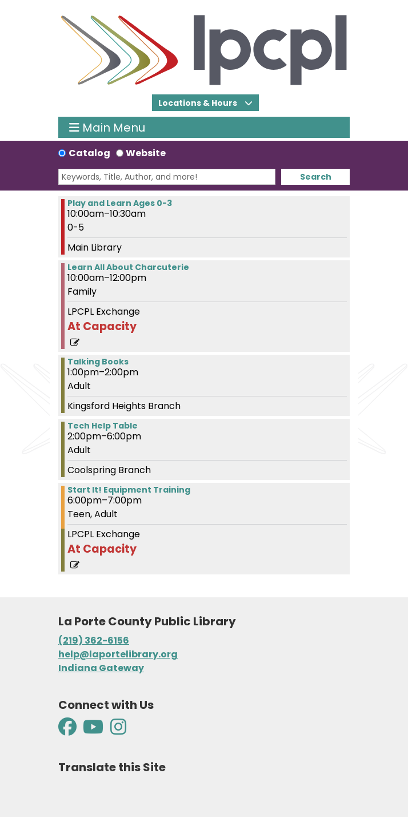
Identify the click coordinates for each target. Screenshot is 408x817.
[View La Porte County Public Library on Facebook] (68, 730)
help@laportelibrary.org (118, 654)
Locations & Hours (198, 103)
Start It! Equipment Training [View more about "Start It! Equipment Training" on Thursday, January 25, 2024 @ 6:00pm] (128, 490)
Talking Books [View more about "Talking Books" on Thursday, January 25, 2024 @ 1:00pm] (98, 362)
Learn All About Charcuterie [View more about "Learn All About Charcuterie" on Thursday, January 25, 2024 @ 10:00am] (128, 267)
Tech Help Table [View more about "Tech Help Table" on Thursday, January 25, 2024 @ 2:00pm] (102, 426)
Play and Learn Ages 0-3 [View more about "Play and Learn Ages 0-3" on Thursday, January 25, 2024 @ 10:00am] (119, 203)
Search (315, 177)
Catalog (89, 153)
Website (146, 153)
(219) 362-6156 (93, 640)
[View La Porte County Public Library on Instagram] (118, 730)
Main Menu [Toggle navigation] (107, 127)
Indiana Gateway (101, 668)
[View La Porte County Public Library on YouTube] (93, 730)
